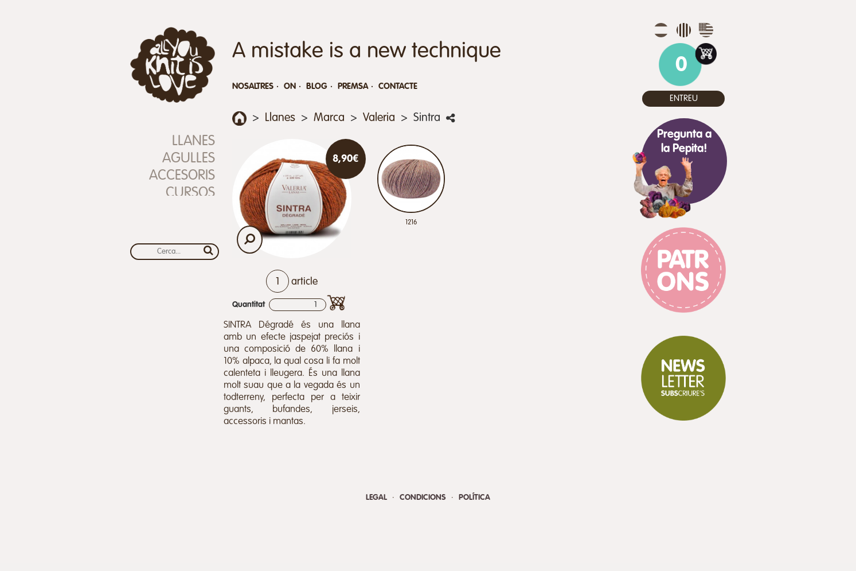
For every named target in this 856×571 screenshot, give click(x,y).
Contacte (397, 86)
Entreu (684, 98)
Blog (316, 86)
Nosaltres (252, 86)
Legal (377, 498)
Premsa (353, 86)
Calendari (181, 245)
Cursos (190, 193)
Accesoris (182, 176)
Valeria (379, 118)
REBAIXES (188, 210)
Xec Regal (182, 227)
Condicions (424, 498)
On (290, 86)
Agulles (188, 159)
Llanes (193, 141)
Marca (329, 118)
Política (474, 498)
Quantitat (248, 305)
